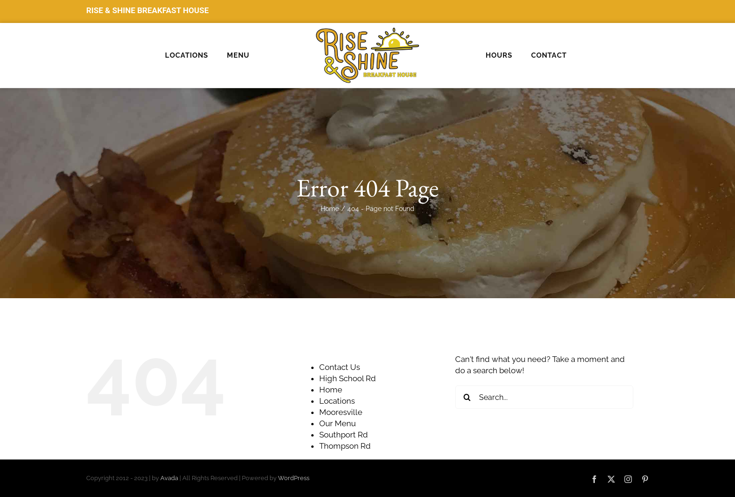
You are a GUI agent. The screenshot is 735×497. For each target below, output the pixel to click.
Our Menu (337, 423)
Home (330, 389)
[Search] (467, 397)
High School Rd (347, 378)
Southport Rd (343, 434)
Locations (337, 401)
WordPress (293, 478)
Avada (169, 478)
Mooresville (340, 412)
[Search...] (544, 397)
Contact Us (339, 367)
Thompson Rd (345, 446)
